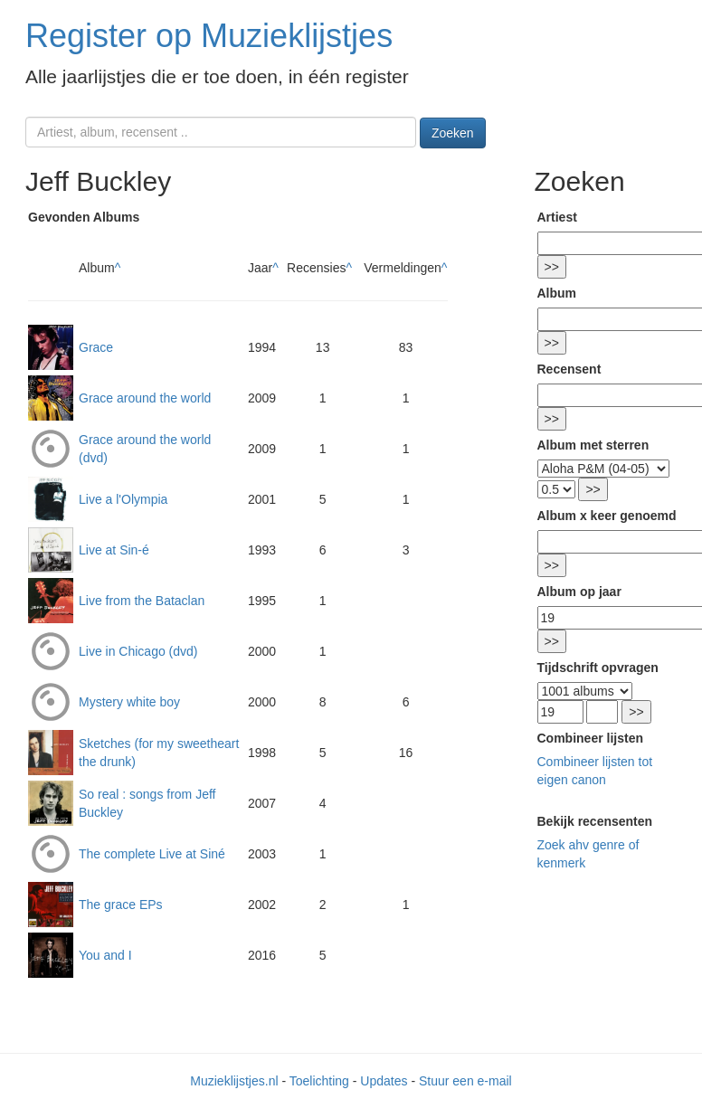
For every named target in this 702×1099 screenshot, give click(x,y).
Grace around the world (145, 398)
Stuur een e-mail (465, 1081)
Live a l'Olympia (123, 499)
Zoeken (453, 133)
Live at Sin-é (114, 550)
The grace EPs (121, 904)
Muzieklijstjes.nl (234, 1081)
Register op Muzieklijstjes (209, 35)
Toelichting (319, 1081)
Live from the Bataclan (141, 600)
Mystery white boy (129, 702)
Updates (383, 1081)
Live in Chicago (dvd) (138, 651)
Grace (96, 347)
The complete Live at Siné (152, 854)
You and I (105, 955)
